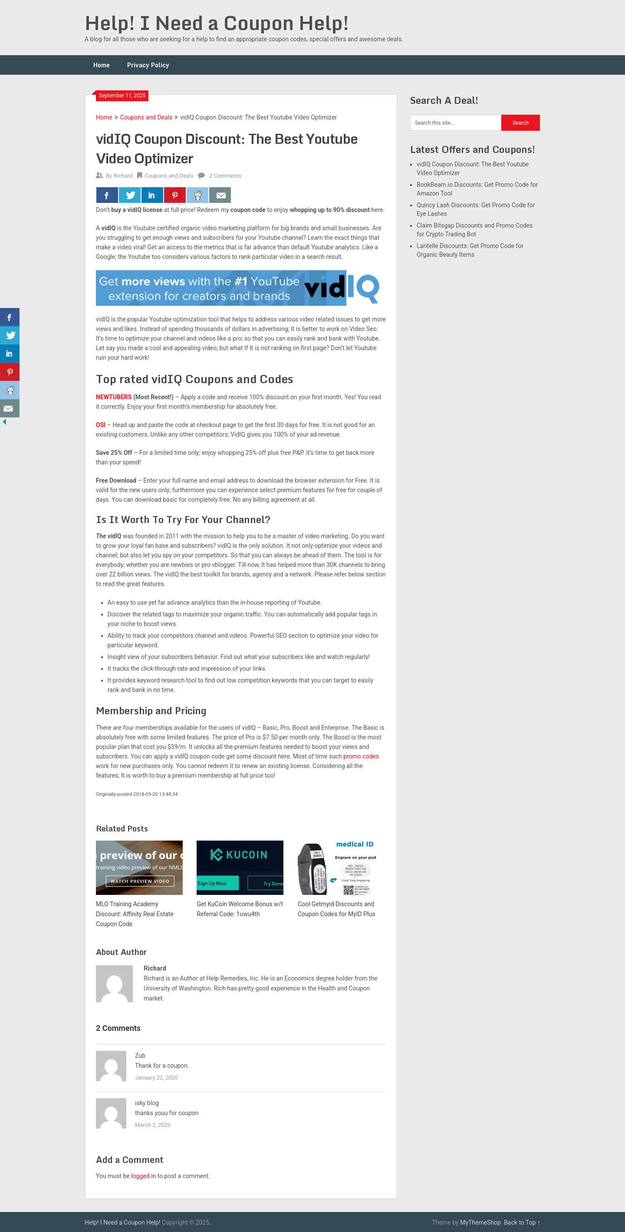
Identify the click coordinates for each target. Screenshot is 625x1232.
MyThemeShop (480, 1222)
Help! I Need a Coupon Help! (217, 22)
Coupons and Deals (146, 117)
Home (101, 65)
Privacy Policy (148, 65)
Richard (122, 175)
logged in (143, 1175)
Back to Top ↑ (522, 1222)
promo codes (361, 756)
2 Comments (225, 175)
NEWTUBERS (114, 397)
